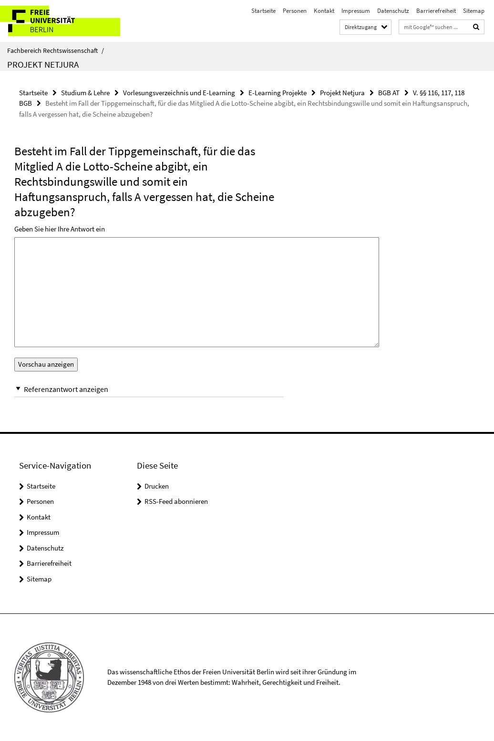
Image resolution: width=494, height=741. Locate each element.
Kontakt (324, 11)
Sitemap (473, 11)
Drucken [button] (156, 486)
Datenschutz (393, 11)
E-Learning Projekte (277, 92)
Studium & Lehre (85, 92)
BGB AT (389, 92)
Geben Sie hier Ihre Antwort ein (59, 228)
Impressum (355, 11)
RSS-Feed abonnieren (176, 501)
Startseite (263, 11)
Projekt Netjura (43, 64)
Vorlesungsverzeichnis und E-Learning (179, 92)
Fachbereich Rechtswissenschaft (55, 50)
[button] (149, 389)
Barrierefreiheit (436, 11)
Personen (295, 11)
